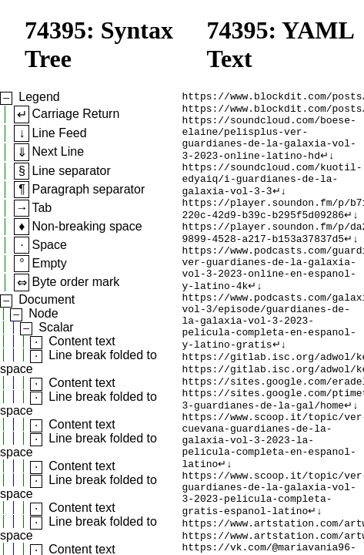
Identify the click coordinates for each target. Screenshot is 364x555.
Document (46, 299)
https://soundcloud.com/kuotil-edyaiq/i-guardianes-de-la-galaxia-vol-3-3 (272, 194)
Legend (38, 96)
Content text (81, 341)
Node (43, 313)
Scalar (55, 327)
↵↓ (327, 166)
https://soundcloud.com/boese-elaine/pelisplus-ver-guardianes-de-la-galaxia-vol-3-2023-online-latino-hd (269, 145)
